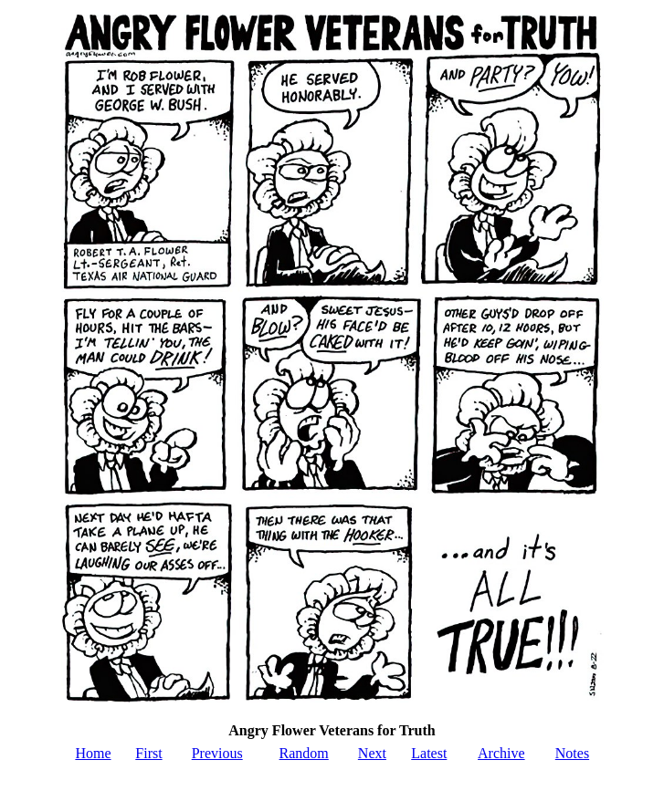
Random (304, 753)
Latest (429, 753)
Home (93, 753)
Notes (572, 753)
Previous (217, 753)
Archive (501, 753)
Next (372, 753)
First (148, 753)
